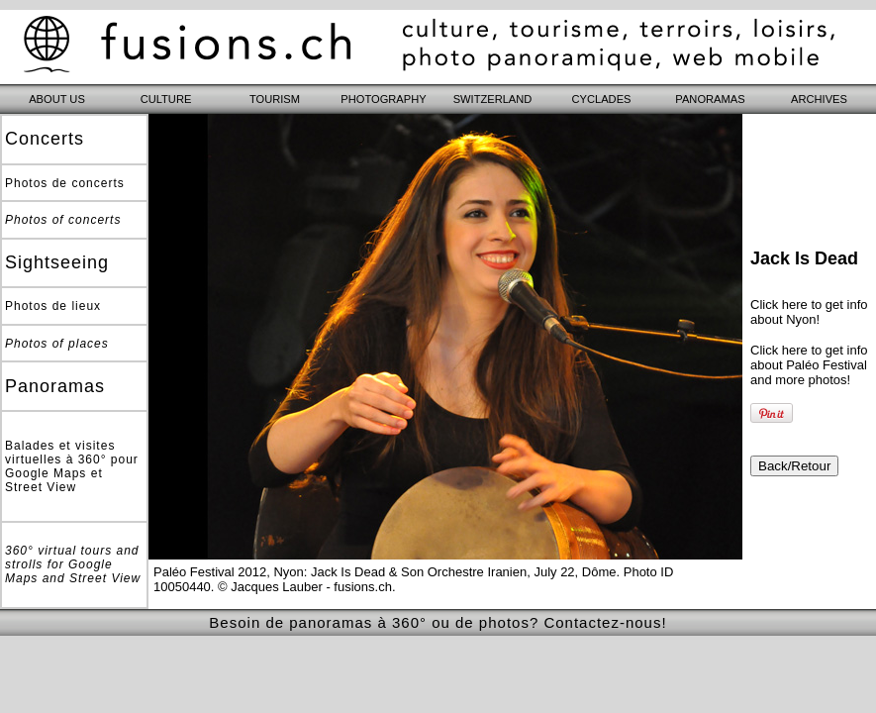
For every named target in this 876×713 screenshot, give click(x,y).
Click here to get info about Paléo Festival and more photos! (809, 365)
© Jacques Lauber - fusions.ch (305, 586)
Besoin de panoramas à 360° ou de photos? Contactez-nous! (437, 622)
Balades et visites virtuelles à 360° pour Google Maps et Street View (72, 466)
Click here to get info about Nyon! (809, 312)
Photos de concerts (65, 183)
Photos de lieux (53, 306)
